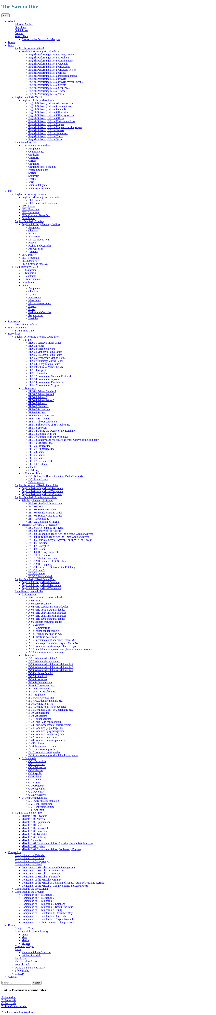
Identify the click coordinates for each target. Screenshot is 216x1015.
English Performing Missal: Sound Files (36, 485)
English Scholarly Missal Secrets (46, 130)
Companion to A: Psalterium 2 (38, 897)
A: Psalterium (29, 269)
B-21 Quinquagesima (39, 718)
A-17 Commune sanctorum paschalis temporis (53, 646)
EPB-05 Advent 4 (37, 403)
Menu (5, 15)
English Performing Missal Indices (40, 51)
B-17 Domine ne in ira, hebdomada (47, 706)
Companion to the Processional (32, 888)
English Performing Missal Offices (47, 72)
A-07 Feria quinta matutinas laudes (47, 615)
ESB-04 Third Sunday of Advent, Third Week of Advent (58, 536)
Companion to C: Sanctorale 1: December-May (47, 913)
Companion (14, 852)
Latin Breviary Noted (26, 266)
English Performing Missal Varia (46, 94)
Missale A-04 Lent (32, 825)
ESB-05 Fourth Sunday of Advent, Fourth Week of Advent (60, 539)
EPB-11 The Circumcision (42, 421)
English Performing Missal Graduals (48, 63)
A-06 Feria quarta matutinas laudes (47, 612)
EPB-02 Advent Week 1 (41, 394)
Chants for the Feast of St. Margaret (41, 39)
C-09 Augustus (36, 785)
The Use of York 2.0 (26, 961)
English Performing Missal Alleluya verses (51, 54)
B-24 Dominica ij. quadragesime (46, 727)
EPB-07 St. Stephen (39, 409)
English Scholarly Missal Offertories (48, 112)
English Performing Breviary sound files (37, 336)
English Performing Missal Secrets (47, 84)
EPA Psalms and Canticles (42, 203)
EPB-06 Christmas (38, 406)
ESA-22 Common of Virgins (43, 521)
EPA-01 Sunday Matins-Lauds (44, 342)
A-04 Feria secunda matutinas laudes (48, 606)
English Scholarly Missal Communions (49, 106)
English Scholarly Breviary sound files (36, 497)
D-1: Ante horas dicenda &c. (43, 800)
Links (18, 949)
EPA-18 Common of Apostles (44, 379)
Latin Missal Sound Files (28, 812)
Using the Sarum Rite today (30, 967)
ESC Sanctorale (30, 260)
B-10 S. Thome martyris (41, 685)
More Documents (17, 327)
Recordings (14, 333)
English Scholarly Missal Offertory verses (51, 115)
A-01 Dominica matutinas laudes (46, 597)
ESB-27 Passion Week (40, 576)
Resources (13, 925)
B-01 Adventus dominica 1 (42, 658)
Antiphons (34, 227)
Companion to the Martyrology (32, 861)
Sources (19, 33)
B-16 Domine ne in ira (40, 703)
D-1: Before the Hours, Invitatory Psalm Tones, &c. (56, 476)
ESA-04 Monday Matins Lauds (45, 512)
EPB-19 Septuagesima (40, 442)
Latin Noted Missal (25, 142)
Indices (25, 285)
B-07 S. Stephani (37, 676)
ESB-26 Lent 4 (36, 573)
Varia (31, 181)
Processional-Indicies (26, 324)
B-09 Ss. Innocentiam (40, 682)
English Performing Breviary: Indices (42, 197)
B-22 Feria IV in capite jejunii (44, 721)
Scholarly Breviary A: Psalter (37, 500)
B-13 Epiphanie (36, 694)
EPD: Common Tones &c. (36, 215)
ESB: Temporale (30, 257)
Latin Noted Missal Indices (36, 145)
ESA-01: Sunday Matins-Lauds (45, 503)
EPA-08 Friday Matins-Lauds (44, 363)
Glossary (19, 973)
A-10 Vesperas (36, 624)
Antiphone (34, 148)
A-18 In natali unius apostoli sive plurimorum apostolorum (60, 649)
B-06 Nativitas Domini (40, 673)
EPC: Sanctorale (30, 212)
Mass (11, 45)
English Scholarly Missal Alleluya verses (50, 103)
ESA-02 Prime (36, 506)
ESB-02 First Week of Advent (44, 530)
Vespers (26, 943)
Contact (12, 976)
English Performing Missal (29, 48)
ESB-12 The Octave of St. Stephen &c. (49, 561)
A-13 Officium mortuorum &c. (45, 633)
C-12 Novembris (37, 794)
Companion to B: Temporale (37, 900)
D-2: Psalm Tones (38, 479)
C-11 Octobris (36, 791)
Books (11, 42)
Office (11, 191)
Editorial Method (24, 24)
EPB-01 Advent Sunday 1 (42, 391)
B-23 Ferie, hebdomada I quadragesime (49, 724)
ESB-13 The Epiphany (40, 564)
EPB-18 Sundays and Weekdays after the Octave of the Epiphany (63, 439)
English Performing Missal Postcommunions (52, 75)
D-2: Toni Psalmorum (40, 803)
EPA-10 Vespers (37, 370)
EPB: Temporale (30, 209)
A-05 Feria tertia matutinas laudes (46, 609)
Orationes (33, 163)
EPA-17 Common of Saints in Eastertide (50, 376)
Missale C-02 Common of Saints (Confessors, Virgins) (51, 849)
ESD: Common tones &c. (35, 263)
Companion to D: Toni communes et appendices (48, 922)
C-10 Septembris (37, 788)
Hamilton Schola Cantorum (36, 952)
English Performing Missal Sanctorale (42, 488)
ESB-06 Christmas (38, 542)
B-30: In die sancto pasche (42, 746)
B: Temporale (29, 272)
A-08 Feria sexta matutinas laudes (46, 618)
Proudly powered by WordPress (18, 1012)
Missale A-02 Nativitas (34, 818)
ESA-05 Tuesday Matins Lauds (45, 515)
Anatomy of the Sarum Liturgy (31, 931)
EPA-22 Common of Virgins (43, 385)
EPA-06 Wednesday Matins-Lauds (46, 357)
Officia (32, 160)
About (11, 21)
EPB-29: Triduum (38, 464)
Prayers (32, 242)
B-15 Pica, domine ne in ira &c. (45, 700)
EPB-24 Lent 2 (36, 451)
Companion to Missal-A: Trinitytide (41, 873)
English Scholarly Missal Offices (46, 118)
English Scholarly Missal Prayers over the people (55, 127)
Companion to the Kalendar (30, 855)
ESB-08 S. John (37, 549)
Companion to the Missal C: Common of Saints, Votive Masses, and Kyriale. (63, 882)
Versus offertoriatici (39, 188)
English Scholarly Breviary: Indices (41, 224)
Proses (31, 309)
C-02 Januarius (36, 764)
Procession (14, 321)
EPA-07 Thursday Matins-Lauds (45, 360)
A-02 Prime (34, 600)
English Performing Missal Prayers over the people (56, 81)
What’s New (21, 36)
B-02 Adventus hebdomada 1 (44, 661)
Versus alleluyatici (38, 185)
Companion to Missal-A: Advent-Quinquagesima (48, 867)
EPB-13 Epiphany (38, 427)
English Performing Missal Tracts (46, 90)
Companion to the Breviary (29, 891)
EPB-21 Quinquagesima (41, 448)
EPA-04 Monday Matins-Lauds (45, 351)
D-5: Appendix (36, 482)
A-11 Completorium (39, 627)
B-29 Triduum (36, 743)
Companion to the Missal (28, 864)
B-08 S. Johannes (37, 679)
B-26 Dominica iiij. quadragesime (46, 734)
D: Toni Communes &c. (34, 797)
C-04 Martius (35, 770)
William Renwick (31, 955)
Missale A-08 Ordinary (34, 837)
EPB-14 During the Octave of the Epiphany (51, 430)
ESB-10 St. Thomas (39, 555)
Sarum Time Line (24, 330)
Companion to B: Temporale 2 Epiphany (43, 903)
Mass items (34, 300)
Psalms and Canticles (39, 245)
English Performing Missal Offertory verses (52, 69)
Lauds (25, 934)
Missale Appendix (31, 840)
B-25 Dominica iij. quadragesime (46, 731)
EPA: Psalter (28, 206)
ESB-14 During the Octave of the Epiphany (51, 567)
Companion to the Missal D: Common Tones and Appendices (55, 885)
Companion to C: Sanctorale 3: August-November (49, 919)
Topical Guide (22, 964)
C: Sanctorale (29, 276)
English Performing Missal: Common (42, 494)
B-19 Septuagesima (38, 712)
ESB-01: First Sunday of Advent (45, 527)
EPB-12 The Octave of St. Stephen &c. (49, 424)
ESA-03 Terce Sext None (42, 509)
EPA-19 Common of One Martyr (46, 382)
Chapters (33, 230)
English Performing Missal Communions (50, 60)
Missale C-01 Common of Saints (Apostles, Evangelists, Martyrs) (57, 843)
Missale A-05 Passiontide (35, 828)
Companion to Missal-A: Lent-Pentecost (43, 870)
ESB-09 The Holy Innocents (43, 552)
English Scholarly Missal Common (40, 582)
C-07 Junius (34, 779)
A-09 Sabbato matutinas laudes (45, 621)
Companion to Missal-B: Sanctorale (41, 876)
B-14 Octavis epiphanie (41, 697)
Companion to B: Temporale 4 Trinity (42, 909)
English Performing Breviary (30, 194)
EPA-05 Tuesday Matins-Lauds (45, 354)
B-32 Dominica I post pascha (44, 752)
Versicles (33, 251)
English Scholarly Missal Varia (45, 139)
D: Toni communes (32, 279)
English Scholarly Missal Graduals (47, 109)
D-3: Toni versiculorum (41, 806)
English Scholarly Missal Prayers (46, 124)
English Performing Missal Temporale (42, 491)
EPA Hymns (35, 200)
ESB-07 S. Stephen (38, 545)
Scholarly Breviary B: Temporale (39, 524)
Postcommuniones (38, 169)
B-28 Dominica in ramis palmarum (47, 740)
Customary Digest (24, 946)
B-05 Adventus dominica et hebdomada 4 (50, 670)
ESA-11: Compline (38, 518)
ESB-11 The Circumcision (42, 558)
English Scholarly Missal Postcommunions (51, 121)
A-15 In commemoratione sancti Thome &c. (52, 640)
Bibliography (22, 970)
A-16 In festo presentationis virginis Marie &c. (53, 643)
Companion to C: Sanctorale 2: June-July (44, 916)
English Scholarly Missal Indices (39, 100)
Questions (20, 27)
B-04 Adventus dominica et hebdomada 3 (50, 667)
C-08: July (34, 470)
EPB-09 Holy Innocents (41, 415)
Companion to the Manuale (29, 858)
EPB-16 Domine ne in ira (42, 433)
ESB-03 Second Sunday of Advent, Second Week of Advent (60, 533)
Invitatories (34, 236)
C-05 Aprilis (35, 773)
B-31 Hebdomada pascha (42, 749)
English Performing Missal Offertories (49, 66)
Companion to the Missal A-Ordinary (42, 879)
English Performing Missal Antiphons (48, 57)
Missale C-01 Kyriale (33, 846)
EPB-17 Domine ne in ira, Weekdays (48, 436)
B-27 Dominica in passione (43, 737)
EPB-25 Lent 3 (36, 454)
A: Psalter (27, 339)
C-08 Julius (34, 782)
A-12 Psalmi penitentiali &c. (43, 630)
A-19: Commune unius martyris (45, 652)
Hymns (32, 233)
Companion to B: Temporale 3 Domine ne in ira (47, 906)
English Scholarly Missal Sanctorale (41, 585)
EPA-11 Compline (38, 373)
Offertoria (33, 157)
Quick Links (21, 30)
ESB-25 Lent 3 (36, 570)
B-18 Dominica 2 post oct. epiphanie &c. (50, 709)
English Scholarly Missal (28, 97)
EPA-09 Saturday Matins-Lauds (45, 367)
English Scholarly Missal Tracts (45, 136)
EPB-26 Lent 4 (36, 458)
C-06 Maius (34, 776)
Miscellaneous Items (39, 239)
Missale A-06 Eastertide (35, 831)
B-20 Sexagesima (37, 715)
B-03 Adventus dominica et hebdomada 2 (50, 664)
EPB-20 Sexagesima (39, 445)
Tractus (32, 178)
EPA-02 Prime (36, 345)
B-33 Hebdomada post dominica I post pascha (53, 755)
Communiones (36, 151)
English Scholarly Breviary (29, 221)
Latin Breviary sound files (29, 591)
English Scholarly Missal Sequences (48, 133)
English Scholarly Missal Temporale (41, 588)
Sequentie (33, 175)
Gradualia (33, 154)
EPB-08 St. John (37, 412)
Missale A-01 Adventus (34, 815)
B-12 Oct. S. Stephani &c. (42, 691)
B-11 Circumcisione (39, 688)
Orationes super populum (42, 166)
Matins (25, 940)
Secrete (32, 172)
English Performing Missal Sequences (49, 87)
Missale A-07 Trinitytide (35, 834)
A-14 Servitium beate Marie (43, 636)
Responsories (35, 248)
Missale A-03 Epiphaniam (36, 822)
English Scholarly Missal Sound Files (35, 579)
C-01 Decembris (37, 761)
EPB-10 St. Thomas (39, 418)
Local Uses (21, 958)
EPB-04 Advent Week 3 (41, 400)
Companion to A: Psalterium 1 (38, 894)
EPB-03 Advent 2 (37, 397)
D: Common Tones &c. (34, 473)
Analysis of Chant (24, 928)
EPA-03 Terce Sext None (41, 348)
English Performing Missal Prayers (47, 78)
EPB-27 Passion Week (40, 461)
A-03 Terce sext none (39, 603)
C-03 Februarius (37, 767)
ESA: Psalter (28, 254)
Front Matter (28, 218)
